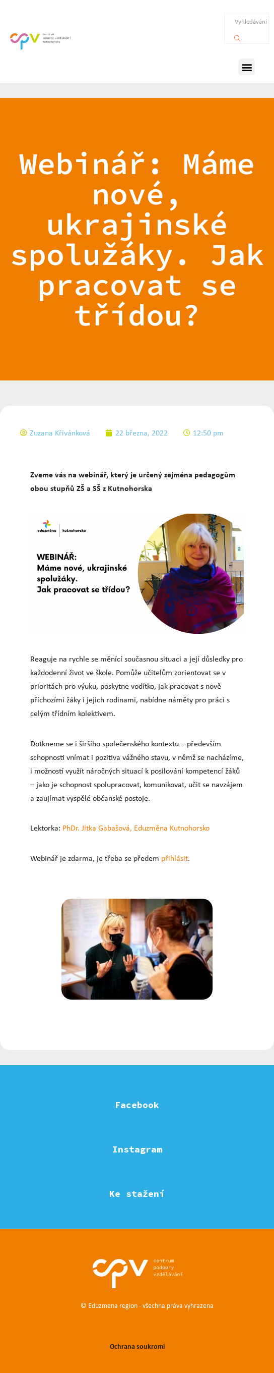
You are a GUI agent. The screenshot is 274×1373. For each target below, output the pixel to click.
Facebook (137, 1105)
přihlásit (174, 858)
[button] (246, 67)
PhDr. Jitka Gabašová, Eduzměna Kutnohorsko (136, 827)
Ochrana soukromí (137, 1346)
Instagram (137, 1149)
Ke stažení (137, 1193)
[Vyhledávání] (237, 35)
